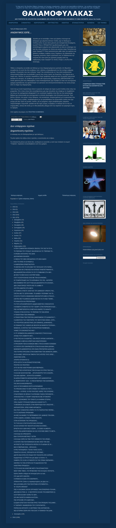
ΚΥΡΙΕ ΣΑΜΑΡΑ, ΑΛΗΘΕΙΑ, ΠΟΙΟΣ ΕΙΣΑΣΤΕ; (28, 418)
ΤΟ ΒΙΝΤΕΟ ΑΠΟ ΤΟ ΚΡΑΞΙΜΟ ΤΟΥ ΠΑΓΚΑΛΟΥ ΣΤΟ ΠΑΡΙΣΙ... (33, 267)
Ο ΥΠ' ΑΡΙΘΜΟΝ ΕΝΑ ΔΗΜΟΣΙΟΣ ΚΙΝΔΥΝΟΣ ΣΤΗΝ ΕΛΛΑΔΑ (33, 333)
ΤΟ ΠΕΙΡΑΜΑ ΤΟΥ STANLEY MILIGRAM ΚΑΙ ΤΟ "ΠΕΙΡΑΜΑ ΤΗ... (33, 251)
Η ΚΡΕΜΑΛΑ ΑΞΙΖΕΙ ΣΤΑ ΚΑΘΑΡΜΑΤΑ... (26, 479)
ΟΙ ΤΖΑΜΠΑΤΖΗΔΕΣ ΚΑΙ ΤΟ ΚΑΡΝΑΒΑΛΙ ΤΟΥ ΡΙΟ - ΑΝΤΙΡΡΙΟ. (33, 280)
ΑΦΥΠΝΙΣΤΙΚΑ (53, 23)
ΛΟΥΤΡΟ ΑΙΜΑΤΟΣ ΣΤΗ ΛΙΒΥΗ (23, 288)
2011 (14, 217)
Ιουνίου (16, 235)
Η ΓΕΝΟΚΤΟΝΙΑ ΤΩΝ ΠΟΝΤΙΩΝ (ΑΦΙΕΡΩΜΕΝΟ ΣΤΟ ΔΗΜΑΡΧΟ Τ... (35, 317)
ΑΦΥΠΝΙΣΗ (31, 119)
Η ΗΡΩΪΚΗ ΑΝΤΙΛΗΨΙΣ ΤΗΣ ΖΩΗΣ (24, 254)
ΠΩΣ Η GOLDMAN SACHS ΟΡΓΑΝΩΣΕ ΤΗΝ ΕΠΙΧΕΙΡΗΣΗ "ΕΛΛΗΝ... (35, 489)
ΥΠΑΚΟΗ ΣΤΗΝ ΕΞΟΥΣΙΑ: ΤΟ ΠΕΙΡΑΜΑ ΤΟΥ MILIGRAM (31, 312)
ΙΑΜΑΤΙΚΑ (65, 23)
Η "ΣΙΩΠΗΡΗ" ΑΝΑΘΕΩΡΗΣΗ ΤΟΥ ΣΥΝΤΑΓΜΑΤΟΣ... (30, 505)
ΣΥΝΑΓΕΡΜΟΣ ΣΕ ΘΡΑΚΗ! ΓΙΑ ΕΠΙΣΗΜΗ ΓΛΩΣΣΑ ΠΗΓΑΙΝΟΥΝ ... (34, 394)
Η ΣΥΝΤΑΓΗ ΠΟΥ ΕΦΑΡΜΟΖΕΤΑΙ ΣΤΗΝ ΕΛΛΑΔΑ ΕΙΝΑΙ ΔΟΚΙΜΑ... (34, 346)
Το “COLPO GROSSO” (21, 487)
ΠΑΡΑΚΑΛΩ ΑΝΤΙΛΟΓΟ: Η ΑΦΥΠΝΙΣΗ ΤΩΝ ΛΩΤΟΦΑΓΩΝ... (32, 508)
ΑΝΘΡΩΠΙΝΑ (13, 23)
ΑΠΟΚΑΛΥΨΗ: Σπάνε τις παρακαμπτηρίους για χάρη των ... (32, 481)
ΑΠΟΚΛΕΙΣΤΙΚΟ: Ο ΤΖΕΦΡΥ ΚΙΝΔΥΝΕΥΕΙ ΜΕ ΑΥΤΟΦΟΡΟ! (32, 397)
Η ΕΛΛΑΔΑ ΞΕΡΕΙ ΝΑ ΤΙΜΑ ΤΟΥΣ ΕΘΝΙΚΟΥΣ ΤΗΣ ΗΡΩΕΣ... (32, 439)
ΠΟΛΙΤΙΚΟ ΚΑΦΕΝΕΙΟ (36, 112)
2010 (14, 517)
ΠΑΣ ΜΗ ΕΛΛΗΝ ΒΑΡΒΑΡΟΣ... (23, 383)
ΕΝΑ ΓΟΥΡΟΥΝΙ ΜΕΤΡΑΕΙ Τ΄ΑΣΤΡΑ (25, 436)
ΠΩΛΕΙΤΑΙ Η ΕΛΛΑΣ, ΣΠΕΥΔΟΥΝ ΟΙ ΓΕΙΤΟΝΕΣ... (29, 452)
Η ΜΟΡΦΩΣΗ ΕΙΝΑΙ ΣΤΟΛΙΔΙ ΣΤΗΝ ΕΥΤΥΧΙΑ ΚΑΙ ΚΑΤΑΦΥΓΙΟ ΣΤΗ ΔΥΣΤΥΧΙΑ (94, 86)
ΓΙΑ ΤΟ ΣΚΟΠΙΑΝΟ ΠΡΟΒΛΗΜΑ (24, 412)
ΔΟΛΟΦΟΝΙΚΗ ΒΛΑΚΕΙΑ (21, 256)
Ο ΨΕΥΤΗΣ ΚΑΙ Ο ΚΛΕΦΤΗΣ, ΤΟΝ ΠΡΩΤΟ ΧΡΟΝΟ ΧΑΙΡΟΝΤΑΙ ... (34, 338)
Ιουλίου (16, 233)
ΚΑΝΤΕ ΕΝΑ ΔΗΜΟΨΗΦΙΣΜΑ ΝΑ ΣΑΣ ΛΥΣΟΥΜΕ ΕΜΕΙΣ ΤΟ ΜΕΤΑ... (35, 431)
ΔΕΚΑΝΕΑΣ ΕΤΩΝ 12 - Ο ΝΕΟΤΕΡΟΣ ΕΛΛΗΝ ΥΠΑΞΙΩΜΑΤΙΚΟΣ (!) (34, 492)
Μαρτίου (17, 243)
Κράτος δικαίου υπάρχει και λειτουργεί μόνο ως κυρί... (30, 473)
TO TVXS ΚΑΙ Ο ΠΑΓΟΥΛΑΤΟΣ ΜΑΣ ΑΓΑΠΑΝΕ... (29, 423)
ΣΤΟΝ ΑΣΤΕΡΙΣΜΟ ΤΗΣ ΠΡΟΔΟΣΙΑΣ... (26, 420)
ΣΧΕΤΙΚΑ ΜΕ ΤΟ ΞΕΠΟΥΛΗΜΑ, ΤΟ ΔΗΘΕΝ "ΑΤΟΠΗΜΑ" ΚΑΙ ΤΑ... (34, 293)
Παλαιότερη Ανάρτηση (69, 195)
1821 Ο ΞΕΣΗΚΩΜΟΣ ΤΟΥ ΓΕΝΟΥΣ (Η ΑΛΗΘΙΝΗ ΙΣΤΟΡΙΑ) (32, 399)
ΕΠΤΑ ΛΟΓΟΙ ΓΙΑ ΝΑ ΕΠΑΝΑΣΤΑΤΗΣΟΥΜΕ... (27, 362)
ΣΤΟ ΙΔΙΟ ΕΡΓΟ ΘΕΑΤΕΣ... (22, 476)
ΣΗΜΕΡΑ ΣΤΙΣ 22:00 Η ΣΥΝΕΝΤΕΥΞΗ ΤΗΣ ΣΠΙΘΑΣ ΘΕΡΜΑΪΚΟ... (34, 460)
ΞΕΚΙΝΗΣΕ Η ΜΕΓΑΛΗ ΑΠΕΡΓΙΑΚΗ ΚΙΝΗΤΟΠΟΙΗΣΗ (30, 341)
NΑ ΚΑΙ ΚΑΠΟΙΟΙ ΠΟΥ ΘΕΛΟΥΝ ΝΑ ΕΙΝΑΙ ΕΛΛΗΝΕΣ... (31, 426)
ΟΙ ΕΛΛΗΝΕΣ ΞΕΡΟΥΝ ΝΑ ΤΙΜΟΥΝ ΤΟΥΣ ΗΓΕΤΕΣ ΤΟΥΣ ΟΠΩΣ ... (34, 354)
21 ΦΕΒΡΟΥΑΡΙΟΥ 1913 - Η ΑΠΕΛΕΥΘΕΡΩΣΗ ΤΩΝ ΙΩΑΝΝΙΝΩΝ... (34, 381)
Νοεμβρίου (17, 222)
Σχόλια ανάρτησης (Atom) (26, 198)
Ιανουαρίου (17, 514)
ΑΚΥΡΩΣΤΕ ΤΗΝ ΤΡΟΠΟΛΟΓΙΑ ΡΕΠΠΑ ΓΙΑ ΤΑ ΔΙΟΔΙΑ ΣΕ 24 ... (33, 444)
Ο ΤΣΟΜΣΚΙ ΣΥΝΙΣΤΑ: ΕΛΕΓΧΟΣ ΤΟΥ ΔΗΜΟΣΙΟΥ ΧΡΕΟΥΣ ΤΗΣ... (34, 291)
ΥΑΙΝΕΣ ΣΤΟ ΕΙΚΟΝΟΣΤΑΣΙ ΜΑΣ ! (24, 330)
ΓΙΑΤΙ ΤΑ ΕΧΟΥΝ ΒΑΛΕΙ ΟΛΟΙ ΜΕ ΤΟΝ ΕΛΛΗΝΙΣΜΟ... (30, 277)
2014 (14, 209)
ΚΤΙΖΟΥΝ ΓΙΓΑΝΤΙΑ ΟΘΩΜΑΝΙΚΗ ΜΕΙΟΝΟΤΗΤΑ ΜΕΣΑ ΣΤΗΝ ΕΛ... (34, 296)
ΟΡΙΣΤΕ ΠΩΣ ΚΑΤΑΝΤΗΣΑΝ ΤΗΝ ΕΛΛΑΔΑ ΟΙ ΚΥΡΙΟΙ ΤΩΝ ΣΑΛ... (34, 370)
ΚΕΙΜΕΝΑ (90, 23)
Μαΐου (16, 238)
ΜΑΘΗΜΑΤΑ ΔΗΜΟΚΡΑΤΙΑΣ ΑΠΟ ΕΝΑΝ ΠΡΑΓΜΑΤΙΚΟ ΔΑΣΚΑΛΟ (34, 349)
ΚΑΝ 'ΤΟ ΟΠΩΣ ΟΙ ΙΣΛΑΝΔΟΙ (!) (24, 262)
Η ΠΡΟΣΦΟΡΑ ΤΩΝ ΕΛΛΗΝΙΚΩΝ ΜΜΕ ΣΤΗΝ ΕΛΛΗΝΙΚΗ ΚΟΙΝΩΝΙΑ (35, 344)
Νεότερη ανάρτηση (16, 195)
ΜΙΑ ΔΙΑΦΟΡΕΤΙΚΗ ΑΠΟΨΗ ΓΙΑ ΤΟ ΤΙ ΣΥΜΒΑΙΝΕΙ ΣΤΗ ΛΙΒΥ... (33, 272)
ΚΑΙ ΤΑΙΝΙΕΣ (102, 23)
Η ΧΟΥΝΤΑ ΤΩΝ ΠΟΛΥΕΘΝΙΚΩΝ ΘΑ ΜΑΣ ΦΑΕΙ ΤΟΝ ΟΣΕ (32, 442)
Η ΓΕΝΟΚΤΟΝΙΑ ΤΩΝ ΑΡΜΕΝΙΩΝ (24, 315)
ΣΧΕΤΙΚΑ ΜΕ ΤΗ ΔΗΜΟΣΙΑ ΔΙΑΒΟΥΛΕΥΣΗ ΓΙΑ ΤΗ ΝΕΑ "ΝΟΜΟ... (34, 299)
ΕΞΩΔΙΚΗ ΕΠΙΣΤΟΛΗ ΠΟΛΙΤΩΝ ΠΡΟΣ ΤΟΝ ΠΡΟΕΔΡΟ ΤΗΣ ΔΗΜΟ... (35, 503)
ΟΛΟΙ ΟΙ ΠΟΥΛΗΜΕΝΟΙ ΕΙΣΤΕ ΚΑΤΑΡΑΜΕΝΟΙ (28, 386)
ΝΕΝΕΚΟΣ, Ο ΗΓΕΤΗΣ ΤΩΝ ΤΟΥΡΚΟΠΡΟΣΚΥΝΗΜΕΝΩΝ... (32, 328)
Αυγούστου (17, 230)
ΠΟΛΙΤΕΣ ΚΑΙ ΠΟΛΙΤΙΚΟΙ (21, 365)
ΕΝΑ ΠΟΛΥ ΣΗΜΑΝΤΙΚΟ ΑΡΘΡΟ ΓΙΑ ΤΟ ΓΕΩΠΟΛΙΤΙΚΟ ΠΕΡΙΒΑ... (34, 410)
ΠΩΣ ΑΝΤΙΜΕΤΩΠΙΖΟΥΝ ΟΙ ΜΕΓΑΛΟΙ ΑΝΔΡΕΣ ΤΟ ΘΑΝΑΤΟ (32, 309)
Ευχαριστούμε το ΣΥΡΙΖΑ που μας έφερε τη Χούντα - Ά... (31, 457)
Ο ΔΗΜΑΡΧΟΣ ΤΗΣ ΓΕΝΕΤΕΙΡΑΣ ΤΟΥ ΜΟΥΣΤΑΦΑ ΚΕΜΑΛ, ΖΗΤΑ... (35, 320)
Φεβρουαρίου (18, 246)
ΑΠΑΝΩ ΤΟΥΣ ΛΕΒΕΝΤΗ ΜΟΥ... (24, 336)
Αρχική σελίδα (42, 195)
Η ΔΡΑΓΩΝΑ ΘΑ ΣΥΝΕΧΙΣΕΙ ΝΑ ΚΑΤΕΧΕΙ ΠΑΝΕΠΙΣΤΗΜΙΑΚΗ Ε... (34, 269)
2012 (14, 215)
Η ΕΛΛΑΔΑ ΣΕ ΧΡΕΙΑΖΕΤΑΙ (22, 434)
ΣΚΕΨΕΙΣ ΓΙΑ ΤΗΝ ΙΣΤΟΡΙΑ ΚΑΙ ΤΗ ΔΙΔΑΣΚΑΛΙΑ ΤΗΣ (30, 463)
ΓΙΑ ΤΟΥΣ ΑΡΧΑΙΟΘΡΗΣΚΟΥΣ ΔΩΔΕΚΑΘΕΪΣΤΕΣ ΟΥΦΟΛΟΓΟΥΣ (34, 304)
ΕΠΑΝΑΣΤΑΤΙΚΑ (78, 23)
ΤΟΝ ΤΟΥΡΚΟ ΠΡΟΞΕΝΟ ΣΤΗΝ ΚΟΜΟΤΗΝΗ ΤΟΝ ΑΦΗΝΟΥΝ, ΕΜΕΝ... (36, 352)
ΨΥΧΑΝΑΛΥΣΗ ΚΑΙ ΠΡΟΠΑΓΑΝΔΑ (24, 301)
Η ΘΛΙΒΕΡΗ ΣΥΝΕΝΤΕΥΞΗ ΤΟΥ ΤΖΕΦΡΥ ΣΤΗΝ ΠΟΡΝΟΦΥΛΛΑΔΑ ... (35, 307)
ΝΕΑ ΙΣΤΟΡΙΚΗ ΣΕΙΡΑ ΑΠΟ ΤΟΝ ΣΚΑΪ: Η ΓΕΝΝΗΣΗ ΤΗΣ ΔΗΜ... (33, 510)
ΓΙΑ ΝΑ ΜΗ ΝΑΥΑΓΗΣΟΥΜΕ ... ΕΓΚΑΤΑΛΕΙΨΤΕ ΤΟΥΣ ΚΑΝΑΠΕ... (34, 373)
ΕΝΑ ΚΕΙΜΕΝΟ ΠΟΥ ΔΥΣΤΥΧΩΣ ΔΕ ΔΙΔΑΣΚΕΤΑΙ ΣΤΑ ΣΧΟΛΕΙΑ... (34, 283)
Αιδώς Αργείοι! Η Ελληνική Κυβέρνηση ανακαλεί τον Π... (30, 402)
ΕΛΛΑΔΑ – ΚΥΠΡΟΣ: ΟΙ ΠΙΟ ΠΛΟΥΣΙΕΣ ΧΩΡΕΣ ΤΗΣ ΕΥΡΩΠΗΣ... (34, 391)
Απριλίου (17, 241)
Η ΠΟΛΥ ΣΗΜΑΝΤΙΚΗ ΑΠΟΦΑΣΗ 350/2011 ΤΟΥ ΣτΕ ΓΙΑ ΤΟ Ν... (33, 248)
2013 (14, 212)
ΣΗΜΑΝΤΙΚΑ (26, 23)
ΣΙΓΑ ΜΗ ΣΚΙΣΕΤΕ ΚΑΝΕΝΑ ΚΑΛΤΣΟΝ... (26, 497)
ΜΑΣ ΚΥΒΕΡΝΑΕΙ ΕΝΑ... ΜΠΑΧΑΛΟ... (25, 447)
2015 (14, 207)
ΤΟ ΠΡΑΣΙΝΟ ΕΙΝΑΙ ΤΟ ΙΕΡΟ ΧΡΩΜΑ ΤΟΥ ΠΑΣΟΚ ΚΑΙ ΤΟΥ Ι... (33, 389)
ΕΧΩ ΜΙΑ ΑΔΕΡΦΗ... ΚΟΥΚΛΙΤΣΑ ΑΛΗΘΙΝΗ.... (28, 375)
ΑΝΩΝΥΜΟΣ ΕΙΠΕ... (20, 357)
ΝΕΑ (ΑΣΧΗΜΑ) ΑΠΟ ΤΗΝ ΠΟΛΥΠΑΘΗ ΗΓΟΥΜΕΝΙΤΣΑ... (31, 484)
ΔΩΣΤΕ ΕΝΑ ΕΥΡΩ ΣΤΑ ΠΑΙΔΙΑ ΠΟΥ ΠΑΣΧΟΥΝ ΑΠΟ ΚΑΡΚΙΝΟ (33, 455)
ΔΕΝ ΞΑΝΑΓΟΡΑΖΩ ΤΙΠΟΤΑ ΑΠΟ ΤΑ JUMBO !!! (28, 285)
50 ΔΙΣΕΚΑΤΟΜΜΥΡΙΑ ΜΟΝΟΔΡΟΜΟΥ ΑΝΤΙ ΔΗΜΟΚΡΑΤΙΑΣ (32, 378)
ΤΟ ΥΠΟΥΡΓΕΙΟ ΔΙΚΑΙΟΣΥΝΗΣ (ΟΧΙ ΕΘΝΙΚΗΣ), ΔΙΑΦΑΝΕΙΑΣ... (33, 322)
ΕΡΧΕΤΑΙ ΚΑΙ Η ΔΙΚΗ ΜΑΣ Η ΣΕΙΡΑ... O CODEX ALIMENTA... (33, 428)
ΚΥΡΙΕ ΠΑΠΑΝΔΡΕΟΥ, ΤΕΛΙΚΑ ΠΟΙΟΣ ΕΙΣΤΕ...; (28, 450)
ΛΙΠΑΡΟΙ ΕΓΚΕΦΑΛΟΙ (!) (21, 360)
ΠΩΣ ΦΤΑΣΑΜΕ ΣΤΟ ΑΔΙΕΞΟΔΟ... (24, 500)
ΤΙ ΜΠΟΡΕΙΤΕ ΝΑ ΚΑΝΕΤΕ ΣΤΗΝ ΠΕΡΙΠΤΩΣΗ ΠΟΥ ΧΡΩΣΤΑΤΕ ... (34, 405)
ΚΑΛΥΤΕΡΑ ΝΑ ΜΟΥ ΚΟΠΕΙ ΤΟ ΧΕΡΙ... (26, 495)
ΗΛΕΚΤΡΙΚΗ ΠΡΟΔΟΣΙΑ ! (22, 465)
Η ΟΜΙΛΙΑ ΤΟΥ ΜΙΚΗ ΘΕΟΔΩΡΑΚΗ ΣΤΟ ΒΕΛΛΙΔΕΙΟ (30, 259)
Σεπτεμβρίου (18, 227)
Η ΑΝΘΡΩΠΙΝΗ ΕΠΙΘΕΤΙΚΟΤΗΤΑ (24, 264)
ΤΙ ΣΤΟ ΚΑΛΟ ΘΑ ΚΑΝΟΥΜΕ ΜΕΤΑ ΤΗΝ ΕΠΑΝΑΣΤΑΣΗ (31, 468)
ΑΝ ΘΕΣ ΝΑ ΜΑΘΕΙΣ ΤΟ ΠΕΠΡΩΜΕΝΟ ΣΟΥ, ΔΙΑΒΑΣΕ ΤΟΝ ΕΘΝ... (34, 415)
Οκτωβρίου (17, 225)
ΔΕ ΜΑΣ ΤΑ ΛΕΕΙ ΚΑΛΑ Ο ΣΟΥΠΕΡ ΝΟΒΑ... (27, 275)
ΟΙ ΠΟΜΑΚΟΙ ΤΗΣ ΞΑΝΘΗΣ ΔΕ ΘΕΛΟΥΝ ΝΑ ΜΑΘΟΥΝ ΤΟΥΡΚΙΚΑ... (35, 325)
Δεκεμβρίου (18, 220)
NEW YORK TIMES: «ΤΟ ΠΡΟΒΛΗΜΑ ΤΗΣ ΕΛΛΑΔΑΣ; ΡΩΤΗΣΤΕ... (34, 471)
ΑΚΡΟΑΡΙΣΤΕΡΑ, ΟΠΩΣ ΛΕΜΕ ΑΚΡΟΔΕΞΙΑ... (28, 407)
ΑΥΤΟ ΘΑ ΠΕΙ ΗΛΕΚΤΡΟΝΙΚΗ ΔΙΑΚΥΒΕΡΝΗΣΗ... (29, 367)
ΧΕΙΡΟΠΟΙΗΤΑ (39, 23)
